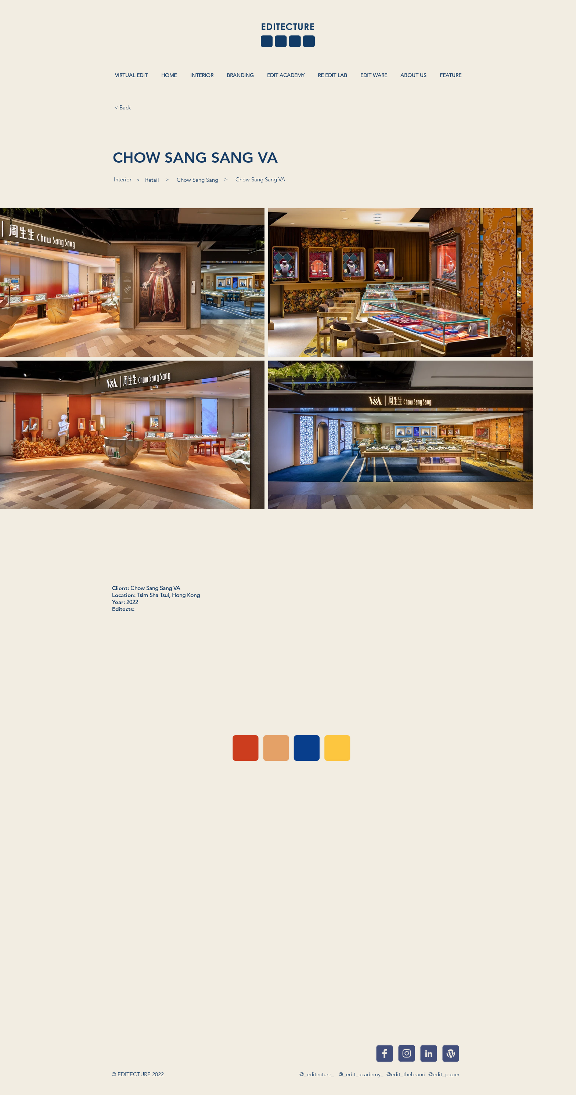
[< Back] (122, 107)
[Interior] (123, 179)
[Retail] (152, 179)
